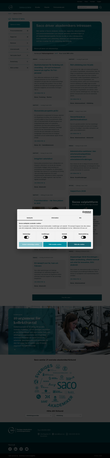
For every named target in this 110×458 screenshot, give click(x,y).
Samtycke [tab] (30, 218)
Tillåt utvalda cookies (55, 244)
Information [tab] (55, 218)
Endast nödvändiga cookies (30, 244)
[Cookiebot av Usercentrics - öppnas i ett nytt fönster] (83, 212)
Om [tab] (80, 218)
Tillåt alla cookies (79, 244)
